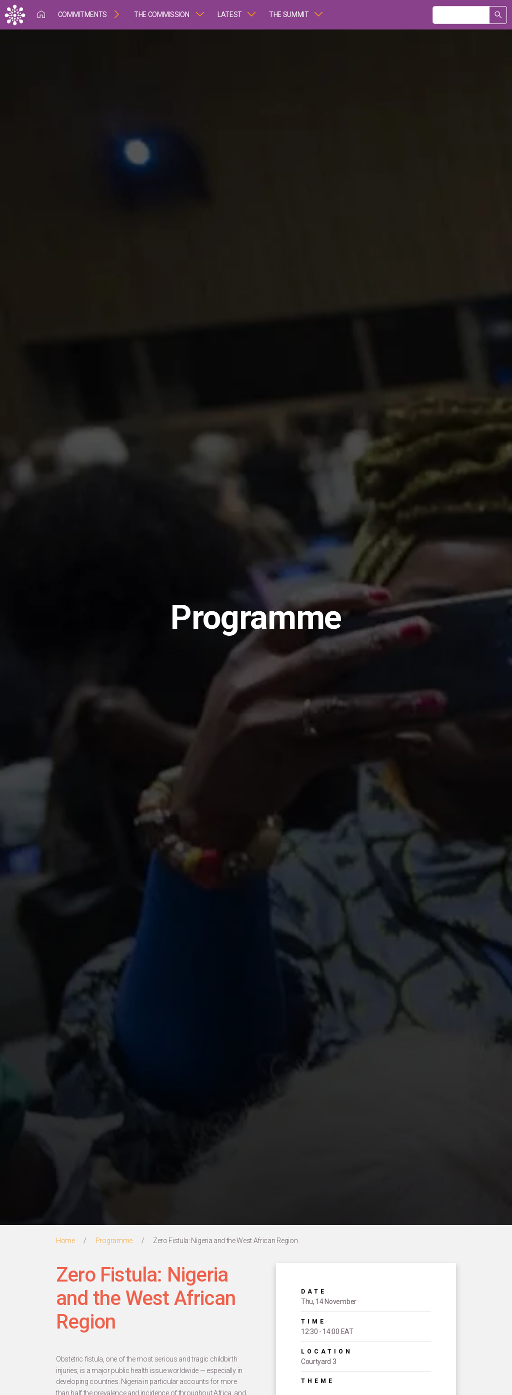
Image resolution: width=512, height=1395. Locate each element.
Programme (114, 1241)
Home (65, 1241)
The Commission (162, 14)
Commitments (82, 14)
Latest (230, 14)
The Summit (289, 14)
